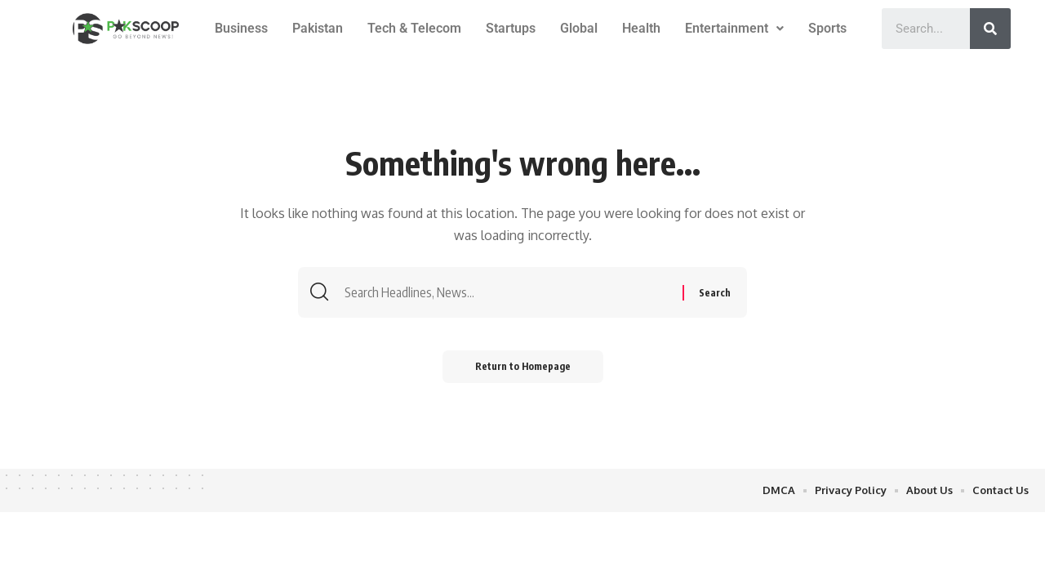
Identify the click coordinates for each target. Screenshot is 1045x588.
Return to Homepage (523, 366)
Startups (511, 28)
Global (579, 28)
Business (241, 28)
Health (641, 28)
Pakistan (317, 28)
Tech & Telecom (414, 28)
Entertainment (734, 28)
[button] (734, 28)
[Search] (990, 28)
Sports (827, 28)
